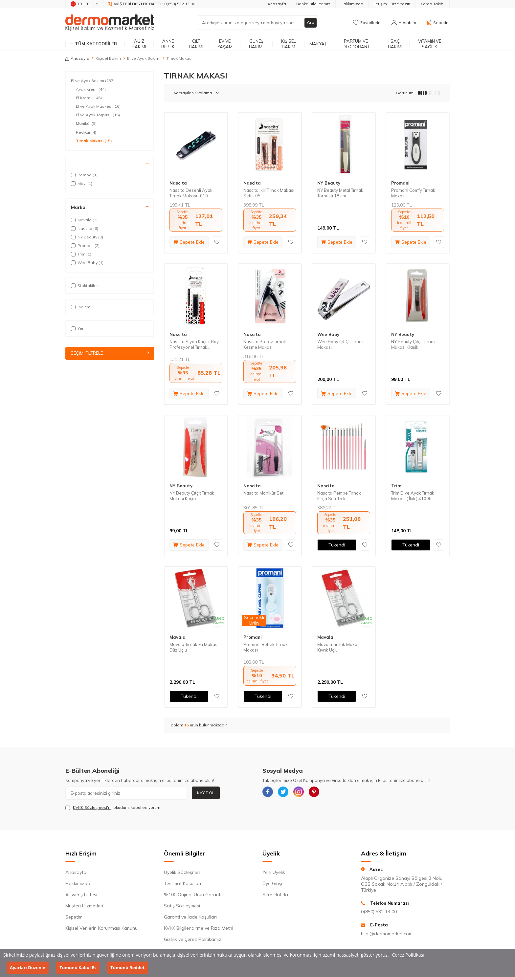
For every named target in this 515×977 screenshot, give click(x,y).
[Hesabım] (404, 22)
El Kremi (89, 97)
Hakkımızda (352, 3)
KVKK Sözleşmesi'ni (92, 807)
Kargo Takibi (432, 3)
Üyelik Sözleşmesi (183, 872)
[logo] (109, 23)
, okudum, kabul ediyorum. (113, 807)
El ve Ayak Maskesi (98, 106)
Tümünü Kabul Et (77, 967)
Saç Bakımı (395, 43)
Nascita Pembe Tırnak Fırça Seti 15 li (339, 495)
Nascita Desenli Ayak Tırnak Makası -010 (191, 193)
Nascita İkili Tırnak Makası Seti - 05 (268, 193)
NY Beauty (328, 183)
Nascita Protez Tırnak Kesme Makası (264, 344)
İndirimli (81, 306)
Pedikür (86, 132)
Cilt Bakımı (196, 43)
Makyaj (317, 43)
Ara (310, 23)
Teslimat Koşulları (182, 883)
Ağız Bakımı (139, 43)
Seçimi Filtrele (110, 353)
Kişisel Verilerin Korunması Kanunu (101, 928)
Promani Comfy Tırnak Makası (413, 193)
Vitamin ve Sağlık (429, 43)
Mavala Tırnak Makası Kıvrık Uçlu (339, 647)
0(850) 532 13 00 (379, 912)
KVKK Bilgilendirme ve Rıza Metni (198, 928)
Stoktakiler (84, 285)
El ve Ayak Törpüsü (98, 115)
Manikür (86, 123)
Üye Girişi (272, 883)
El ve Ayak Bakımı (143, 58)
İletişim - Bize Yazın (391, 3)
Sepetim (73, 917)
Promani (400, 183)
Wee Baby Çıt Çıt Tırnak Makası (340, 344)
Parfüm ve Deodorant (356, 43)
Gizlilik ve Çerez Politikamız (192, 939)
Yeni (78, 328)
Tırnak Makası (94, 141)
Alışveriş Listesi (81, 895)
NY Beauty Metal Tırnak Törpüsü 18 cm (340, 193)
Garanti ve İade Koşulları (190, 917)
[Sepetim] (438, 22)
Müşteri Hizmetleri (84, 906)
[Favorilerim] (367, 22)
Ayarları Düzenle (27, 967)
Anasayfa (276, 3)
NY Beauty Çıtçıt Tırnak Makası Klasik (413, 344)
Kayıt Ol (205, 792)
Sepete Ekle (189, 242)
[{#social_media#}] (269, 793)
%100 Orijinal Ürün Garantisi (194, 895)
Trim (396, 485)
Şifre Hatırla (275, 895)
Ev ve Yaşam (225, 43)
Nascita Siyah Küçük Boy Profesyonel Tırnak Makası (194, 344)
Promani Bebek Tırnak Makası (265, 647)
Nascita (178, 183)
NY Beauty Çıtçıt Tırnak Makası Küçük (191, 495)
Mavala (177, 637)
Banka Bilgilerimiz (313, 3)
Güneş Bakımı (256, 43)
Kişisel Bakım (288, 43)
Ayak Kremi (91, 89)
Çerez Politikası (408, 955)
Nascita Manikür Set (263, 493)
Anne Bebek (167, 43)
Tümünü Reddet (127, 967)
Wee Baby (328, 334)
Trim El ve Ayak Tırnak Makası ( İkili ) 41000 (412, 495)
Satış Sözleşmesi (182, 906)
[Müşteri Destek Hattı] (151, 4)
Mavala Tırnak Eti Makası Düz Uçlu (193, 647)
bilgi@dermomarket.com (387, 934)
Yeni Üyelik (273, 872)
